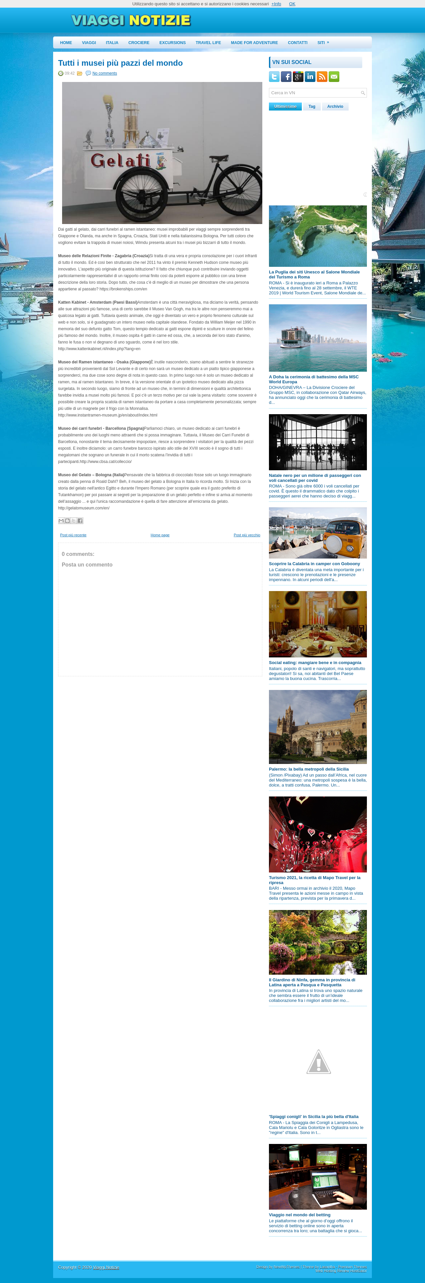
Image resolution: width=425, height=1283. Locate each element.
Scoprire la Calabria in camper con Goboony (314, 563)
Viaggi (89, 42)
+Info (276, 3)
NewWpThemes (286, 1267)
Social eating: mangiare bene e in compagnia (315, 662)
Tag (311, 106)
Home (66, 42)
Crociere (138, 42)
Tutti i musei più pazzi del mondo (120, 63)
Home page (160, 535)
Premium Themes (352, 1267)
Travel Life (208, 42)
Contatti (297, 42)
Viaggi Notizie (106, 1267)
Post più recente (73, 535)
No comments (104, 73)
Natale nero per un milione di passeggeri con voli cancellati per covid (315, 478)
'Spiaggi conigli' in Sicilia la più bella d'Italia (314, 1116)
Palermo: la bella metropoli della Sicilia (309, 769)
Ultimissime (285, 106)
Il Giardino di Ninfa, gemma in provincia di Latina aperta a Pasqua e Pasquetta (312, 982)
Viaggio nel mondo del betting (299, 1214)
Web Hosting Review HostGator (341, 1271)
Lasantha (327, 1267)
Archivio (335, 106)
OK (292, 3)
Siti (325, 41)
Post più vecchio (247, 535)
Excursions (172, 42)
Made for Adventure (254, 42)
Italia (112, 42)
